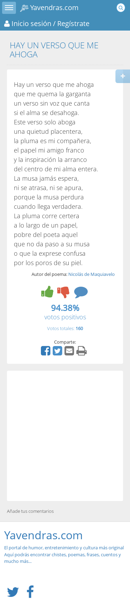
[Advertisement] (65, 436)
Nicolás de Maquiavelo (91, 274)
